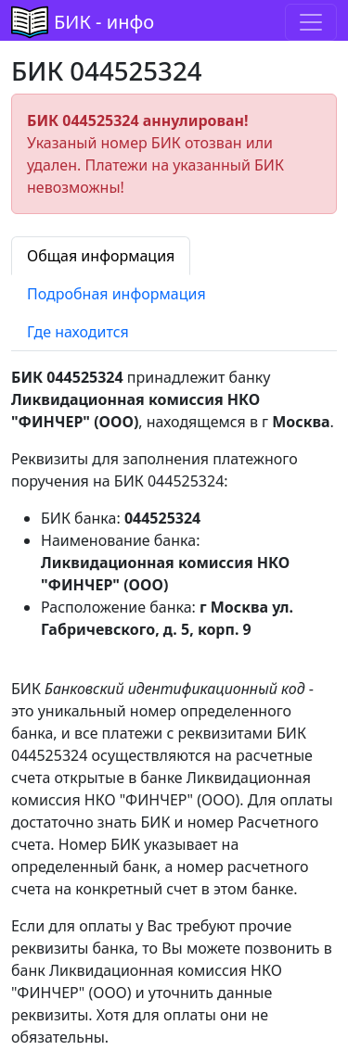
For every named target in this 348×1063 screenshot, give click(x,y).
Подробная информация (116, 294)
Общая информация (100, 256)
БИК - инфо (104, 21)
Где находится (78, 332)
